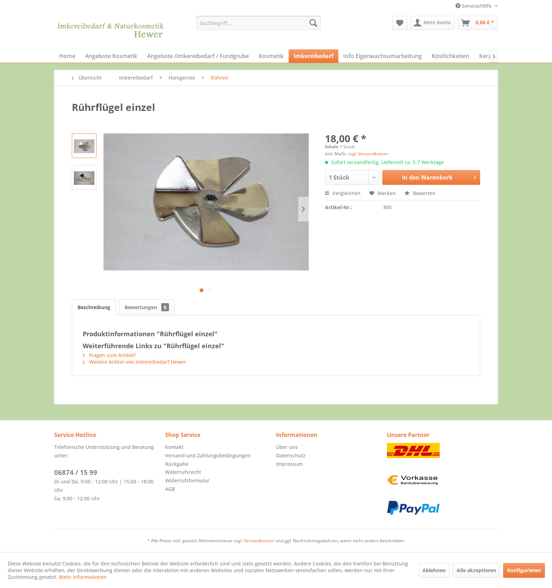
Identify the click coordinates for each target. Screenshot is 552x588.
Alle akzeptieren (476, 570)
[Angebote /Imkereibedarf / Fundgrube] (198, 56)
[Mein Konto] (432, 23)
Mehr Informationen (83, 577)
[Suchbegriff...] (258, 23)
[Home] (67, 56)
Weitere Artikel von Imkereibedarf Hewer (134, 361)
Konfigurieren (524, 570)
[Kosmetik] (271, 56)
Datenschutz (291, 455)
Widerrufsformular (187, 480)
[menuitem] (258, 23)
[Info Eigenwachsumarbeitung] (382, 56)
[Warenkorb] (478, 23)
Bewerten (419, 193)
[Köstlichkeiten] (450, 56)
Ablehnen (434, 570)
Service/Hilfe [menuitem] (474, 5)
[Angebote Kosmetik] (111, 56)
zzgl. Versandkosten (368, 154)
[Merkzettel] (399, 23)
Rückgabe (176, 464)
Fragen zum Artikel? (109, 355)
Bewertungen (147, 307)
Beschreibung (93, 307)
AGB (170, 489)
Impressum (289, 464)
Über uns (287, 447)
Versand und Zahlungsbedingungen (208, 455)
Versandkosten (259, 541)
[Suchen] (313, 23)
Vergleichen (342, 193)
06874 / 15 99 (75, 472)
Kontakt (174, 447)
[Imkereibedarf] (313, 56)
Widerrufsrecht (183, 472)
